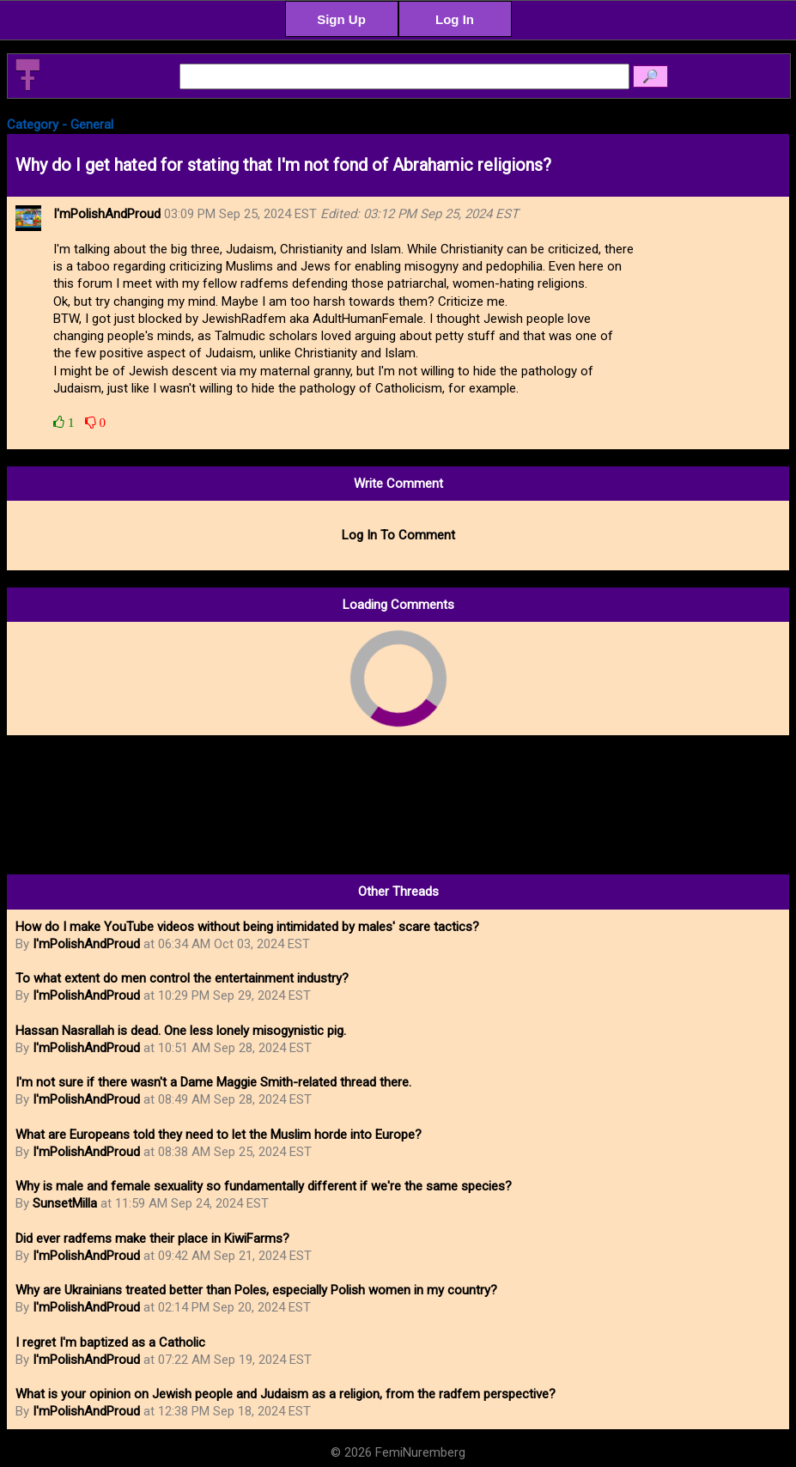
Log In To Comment (398, 535)
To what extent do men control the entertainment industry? (182, 978)
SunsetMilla (65, 1203)
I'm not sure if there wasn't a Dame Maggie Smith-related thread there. (213, 1082)
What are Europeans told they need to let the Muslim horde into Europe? (218, 1134)
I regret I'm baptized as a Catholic (110, 1342)
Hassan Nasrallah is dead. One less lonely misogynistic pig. (180, 1030)
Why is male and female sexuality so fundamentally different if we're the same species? (263, 1186)
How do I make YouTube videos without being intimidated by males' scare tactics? (247, 926)
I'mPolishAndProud (86, 944)
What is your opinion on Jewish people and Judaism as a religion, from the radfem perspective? (285, 1394)
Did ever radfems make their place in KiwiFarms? (152, 1238)
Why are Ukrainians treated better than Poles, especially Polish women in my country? (256, 1290)
